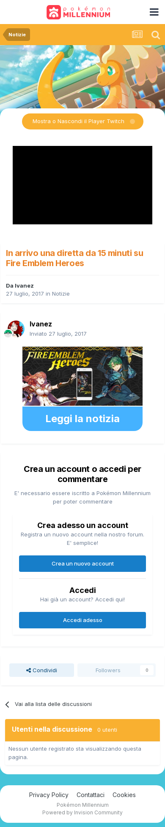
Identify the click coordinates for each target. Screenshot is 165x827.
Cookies (124, 794)
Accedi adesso (82, 620)
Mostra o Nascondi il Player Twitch (78, 121)
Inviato (58, 333)
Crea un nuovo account (83, 563)
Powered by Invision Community (82, 812)
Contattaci (90, 794)
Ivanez (24, 285)
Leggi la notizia (82, 418)
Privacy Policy (49, 794)
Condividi (41, 670)
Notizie (61, 293)
